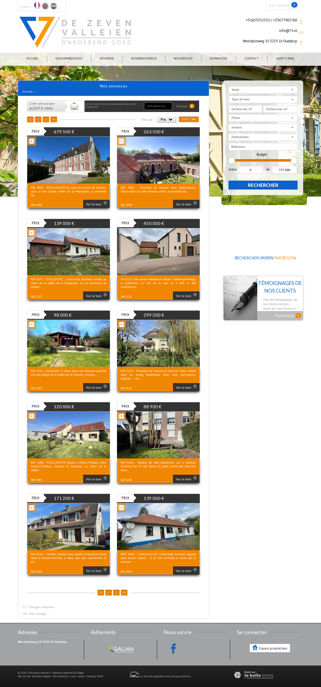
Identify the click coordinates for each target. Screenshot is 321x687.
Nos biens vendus (143, 58)
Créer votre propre (42, 106)
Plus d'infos (288, 315)
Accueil (32, 58)
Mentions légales (41, 676)
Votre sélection (278, 5)
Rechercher (263, 185)
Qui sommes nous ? (69, 58)
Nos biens (107, 58)
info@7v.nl (288, 30)
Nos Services (183, 58)
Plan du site (24, 676)
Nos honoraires (61, 676)
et (268, 169)
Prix (166, 119)
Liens (73, 676)
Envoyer (185, 106)
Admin (81, 676)
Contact (252, 58)
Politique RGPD (95, 676)
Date (189, 119)
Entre (232, 169)
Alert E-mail (285, 58)
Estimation (218, 58)
